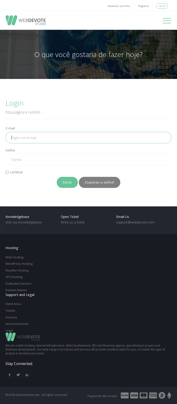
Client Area (13, 304)
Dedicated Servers (19, 283)
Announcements (17, 324)
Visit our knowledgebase (24, 222)
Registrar (143, 6)
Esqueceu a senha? (99, 182)
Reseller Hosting (17, 270)
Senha (10, 150)
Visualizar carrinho (119, 6)
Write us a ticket (73, 222)
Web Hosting (14, 257)
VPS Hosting (14, 277)
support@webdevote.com (135, 222)
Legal (9, 330)
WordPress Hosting (19, 264)
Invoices (11, 317)
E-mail (10, 128)
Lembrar (14, 172)
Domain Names (16, 290)
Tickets (10, 310)
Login (162, 6)
